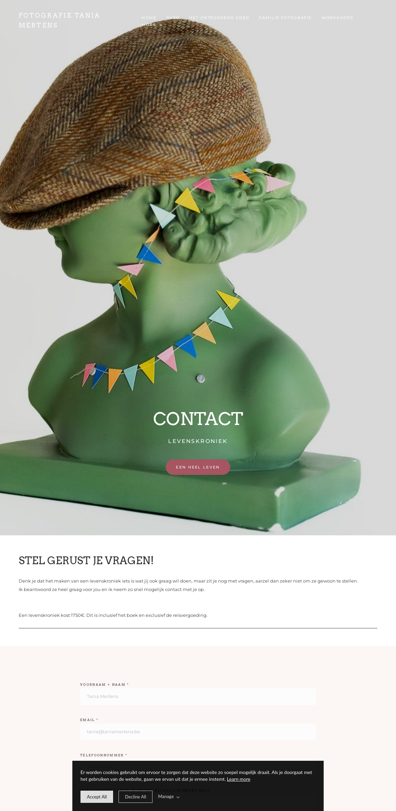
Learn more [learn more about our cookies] (238, 779)
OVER (172, 17)
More (152, 24)
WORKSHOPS (338, 17)
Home (149, 17)
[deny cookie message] (135, 797)
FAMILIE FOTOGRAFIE (285, 17)
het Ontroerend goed (219, 17)
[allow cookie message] (96, 797)
